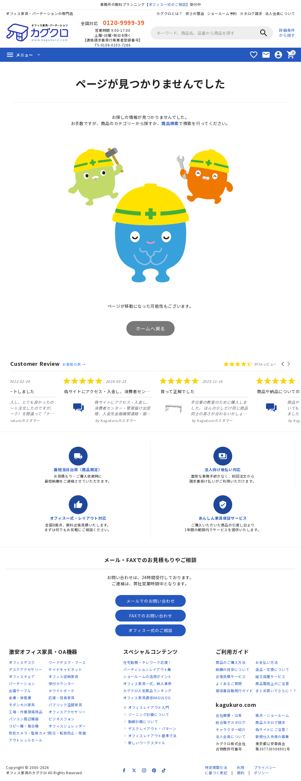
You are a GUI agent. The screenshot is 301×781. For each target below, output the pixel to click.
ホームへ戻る (150, 328)
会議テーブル (20, 690)
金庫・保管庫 (20, 697)
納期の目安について (232, 669)
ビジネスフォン (62, 718)
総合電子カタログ (231, 722)
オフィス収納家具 (63, 676)
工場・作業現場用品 (25, 711)
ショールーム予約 (222, 13)
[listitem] (54, 400)
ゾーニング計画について (148, 714)
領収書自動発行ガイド (234, 690)
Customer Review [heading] (35, 363)
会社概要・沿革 (229, 715)
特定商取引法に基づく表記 (216, 770)
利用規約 (240, 770)
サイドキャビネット (65, 669)
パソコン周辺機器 (24, 718)
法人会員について (280, 13)
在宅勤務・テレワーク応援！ (147, 662)
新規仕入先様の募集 (272, 736)
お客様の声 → (74, 364)
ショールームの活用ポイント (147, 676)
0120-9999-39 (124, 22)
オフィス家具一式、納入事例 (147, 683)
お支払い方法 (266, 662)
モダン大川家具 (22, 704)
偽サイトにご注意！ (272, 729)
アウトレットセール (25, 739)
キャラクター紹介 (231, 729)
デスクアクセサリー (25, 669)
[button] (283, 364)
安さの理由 (194, 13)
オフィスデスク (22, 662)
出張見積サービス (231, 676)
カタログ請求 (251, 13)
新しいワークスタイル (146, 742)
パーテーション (22, 683)
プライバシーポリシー (265, 770)
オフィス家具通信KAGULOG (147, 697)
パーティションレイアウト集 (147, 669)
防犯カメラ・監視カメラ (29, 732)
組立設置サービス (270, 676)
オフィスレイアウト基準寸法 (152, 735)
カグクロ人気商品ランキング (147, 690)
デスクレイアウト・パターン (152, 728)
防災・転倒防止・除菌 (67, 732)
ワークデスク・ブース (67, 662)
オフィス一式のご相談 (167, 4)
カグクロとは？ (169, 13)
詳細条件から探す (287, 32)
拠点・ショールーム (272, 715)
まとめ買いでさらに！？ (276, 690)
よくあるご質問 (229, 683)
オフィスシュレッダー (67, 725)
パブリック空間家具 (65, 704)
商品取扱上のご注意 (272, 683)
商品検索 (170, 123)
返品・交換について (272, 669)
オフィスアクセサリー (67, 711)
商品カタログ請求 (270, 722)
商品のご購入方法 (231, 662)
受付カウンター (62, 683)
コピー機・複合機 (24, 725)
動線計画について (143, 721)
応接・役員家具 (62, 697)
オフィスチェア (22, 676)
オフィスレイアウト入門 (148, 707)
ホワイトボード (62, 690)
